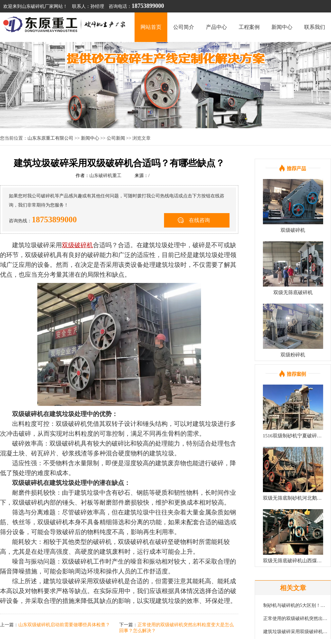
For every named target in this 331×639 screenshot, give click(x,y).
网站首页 (150, 27)
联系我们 (314, 27)
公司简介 (183, 27)
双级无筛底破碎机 (293, 292)
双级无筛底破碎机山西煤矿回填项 (293, 560)
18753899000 (54, 219)
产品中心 (216, 27)
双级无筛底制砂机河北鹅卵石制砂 (293, 498)
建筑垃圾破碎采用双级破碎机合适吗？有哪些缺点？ (295, 631)
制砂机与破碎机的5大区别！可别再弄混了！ (295, 605)
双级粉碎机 (293, 354)
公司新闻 (116, 138)
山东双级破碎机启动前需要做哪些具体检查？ (64, 624)
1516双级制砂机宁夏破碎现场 (293, 435)
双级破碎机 (293, 230)
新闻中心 (281, 27)
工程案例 (249, 27)
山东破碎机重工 (105, 175)
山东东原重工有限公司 (50, 138)
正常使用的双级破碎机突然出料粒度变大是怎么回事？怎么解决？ (295, 618)
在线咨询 (199, 220)
